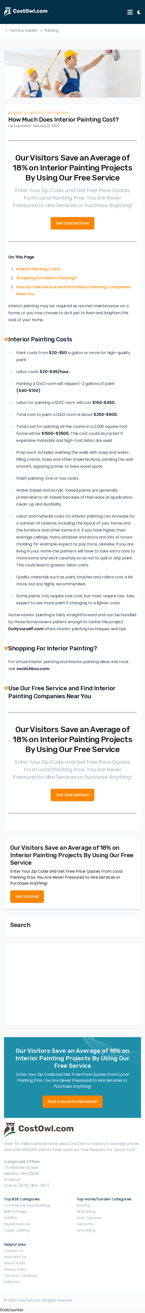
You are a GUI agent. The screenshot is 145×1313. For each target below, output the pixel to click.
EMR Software (15, 1211)
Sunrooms (85, 1224)
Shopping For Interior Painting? (46, 278)
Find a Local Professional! (73, 1101)
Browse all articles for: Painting (38, 112)
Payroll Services (17, 1224)
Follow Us (11, 1281)
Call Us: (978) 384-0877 (27, 1185)
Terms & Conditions (21, 1275)
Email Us (12, 1179)
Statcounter (11, 1310)
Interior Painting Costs (38, 269)
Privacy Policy (15, 1269)
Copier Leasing (16, 1230)
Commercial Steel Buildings (27, 1205)
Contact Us (13, 1250)
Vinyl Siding (86, 1211)
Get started (27, 896)
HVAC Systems (89, 1217)
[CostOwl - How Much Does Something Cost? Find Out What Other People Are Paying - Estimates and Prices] (63, 12)
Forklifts (10, 1217)
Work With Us (15, 1256)
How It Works (14, 1263)
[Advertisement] (72, 984)
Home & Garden (24, 30)
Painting (51, 30)
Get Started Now (72, 223)
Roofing (83, 1205)
